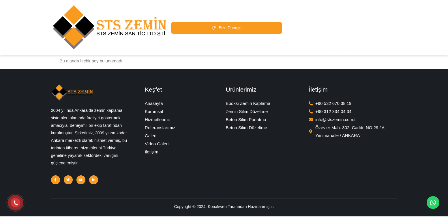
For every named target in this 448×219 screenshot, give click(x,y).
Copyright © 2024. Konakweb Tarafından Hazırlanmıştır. (224, 210)
